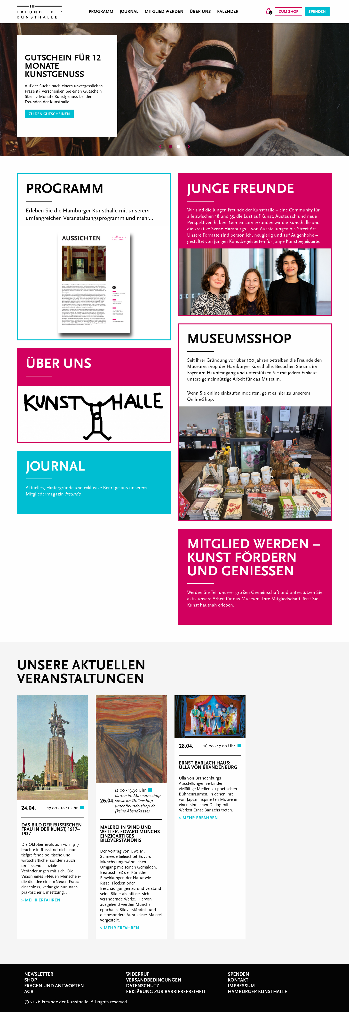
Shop (30, 980)
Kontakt (238, 980)
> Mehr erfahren (40, 900)
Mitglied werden (164, 12)
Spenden (317, 11)
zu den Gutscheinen (49, 114)
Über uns (200, 12)
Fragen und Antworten (54, 986)
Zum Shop (288, 11)
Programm (101, 12)
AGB (28, 991)
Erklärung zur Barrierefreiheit (166, 991)
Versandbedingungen (153, 980)
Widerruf (137, 974)
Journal (129, 12)
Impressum (241, 986)
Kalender (227, 12)
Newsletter (38, 974)
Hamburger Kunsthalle (257, 991)
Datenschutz (142, 986)
